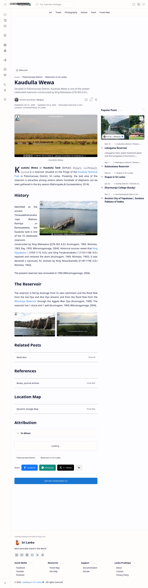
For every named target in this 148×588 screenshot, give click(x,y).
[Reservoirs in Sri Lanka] (50, 457)
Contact (119, 571)
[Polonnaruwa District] (25, 457)
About (119, 567)
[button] (5, 4)
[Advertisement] (79, 40)
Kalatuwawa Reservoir (117, 166)
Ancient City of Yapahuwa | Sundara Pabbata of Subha (124, 200)
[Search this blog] (54, 4)
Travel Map (55, 567)
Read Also (21, 357)
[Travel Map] (104, 12)
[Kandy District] (122, 183)
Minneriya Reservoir (25, 301)
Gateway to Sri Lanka (33, 582)
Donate (86, 571)
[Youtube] (22, 555)
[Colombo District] (125, 144)
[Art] (50, 12)
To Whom (26, 433)
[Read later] (86, 100)
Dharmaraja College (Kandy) (120, 187)
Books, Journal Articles (28, 383)
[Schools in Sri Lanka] (138, 183)
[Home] (5, 14)
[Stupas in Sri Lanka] (124, 173)
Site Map (54, 571)
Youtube (20, 571)
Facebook (20, 567)
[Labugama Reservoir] (122, 127)
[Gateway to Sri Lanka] (19, 4)
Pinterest (20, 575)
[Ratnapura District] (124, 162)
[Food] (93, 12)
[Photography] (71, 12)
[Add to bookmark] (141, 118)
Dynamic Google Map (27, 408)
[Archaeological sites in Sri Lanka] (130, 194)
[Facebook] (16, 555)
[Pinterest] (27, 555)
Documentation (90, 567)
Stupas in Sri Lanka (115, 177)
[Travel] (58, 12)
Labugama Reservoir (116, 147)
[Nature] (84, 12)
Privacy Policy (122, 575)
